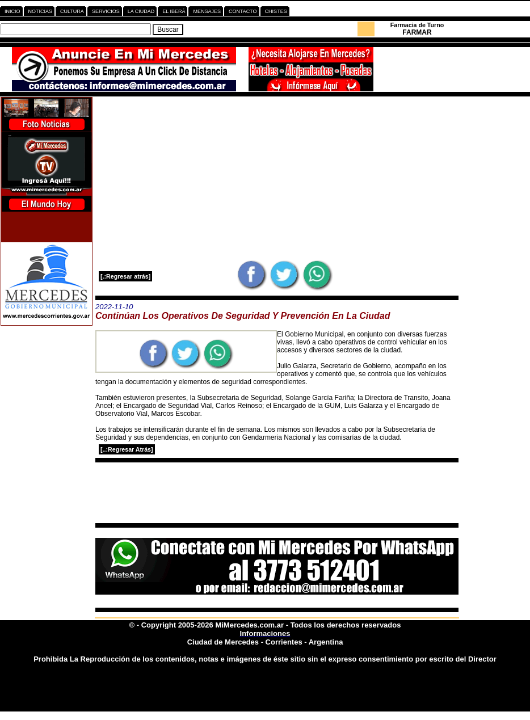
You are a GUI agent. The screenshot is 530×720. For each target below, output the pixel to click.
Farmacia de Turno (417, 25)
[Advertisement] (277, 178)
